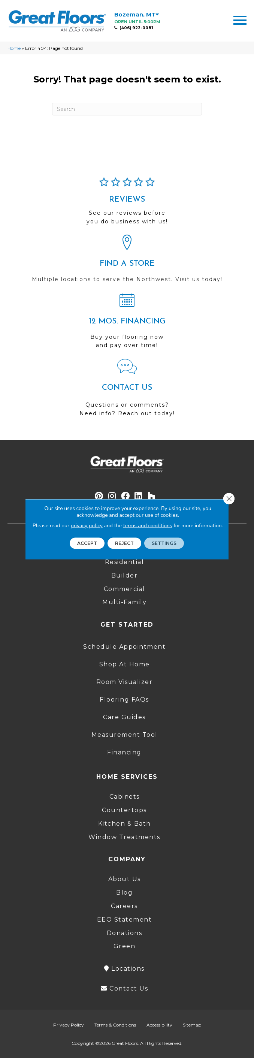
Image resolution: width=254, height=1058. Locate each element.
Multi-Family (124, 602)
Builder (124, 575)
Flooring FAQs (124, 699)
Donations (124, 933)
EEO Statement (124, 919)
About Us (124, 879)
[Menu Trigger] (240, 19)
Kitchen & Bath (124, 823)
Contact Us (124, 988)
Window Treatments (124, 837)
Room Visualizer (124, 681)
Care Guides (124, 717)
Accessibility (159, 1025)
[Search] (127, 109)
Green (125, 946)
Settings (164, 543)
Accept (87, 543)
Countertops (124, 810)
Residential (124, 562)
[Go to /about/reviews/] (127, 204)
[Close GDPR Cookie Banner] (229, 498)
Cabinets (124, 796)
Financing (124, 752)
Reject (124, 543)
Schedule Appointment (124, 646)
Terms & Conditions (115, 1025)
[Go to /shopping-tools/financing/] (127, 324)
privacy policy (87, 525)
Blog (124, 892)
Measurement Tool (124, 734)
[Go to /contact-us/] (127, 391)
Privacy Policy (68, 1025)
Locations (124, 968)
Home (14, 48)
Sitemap (192, 1025)
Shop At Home (124, 664)
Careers (124, 906)
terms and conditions (147, 525)
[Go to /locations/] (127, 262)
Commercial (124, 589)
